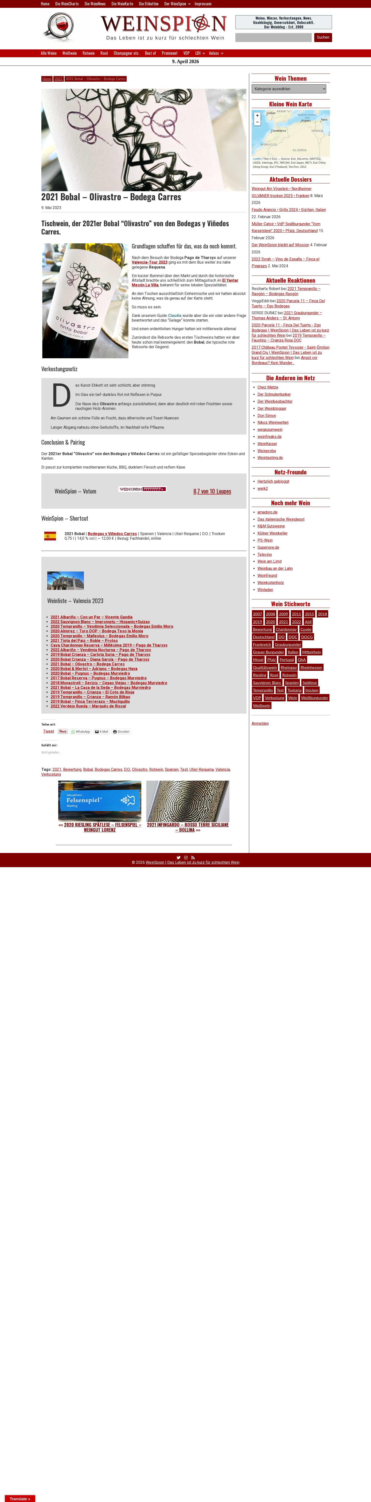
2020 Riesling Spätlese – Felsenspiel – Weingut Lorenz (102, 827)
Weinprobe (267, 450)
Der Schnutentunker (274, 394)
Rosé (104, 53)
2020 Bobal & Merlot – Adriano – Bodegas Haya (94, 668)
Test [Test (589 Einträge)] (280, 690)
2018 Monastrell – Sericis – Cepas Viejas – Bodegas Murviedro (109, 683)
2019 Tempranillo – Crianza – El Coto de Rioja (92, 692)
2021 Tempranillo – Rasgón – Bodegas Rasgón (286, 291)
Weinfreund (267, 575)
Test (184, 769)
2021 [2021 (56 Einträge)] (283, 621)
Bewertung (72, 769)
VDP (186, 53)
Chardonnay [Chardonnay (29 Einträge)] (286, 629)
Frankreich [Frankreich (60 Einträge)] (262, 644)
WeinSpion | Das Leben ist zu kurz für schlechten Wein (192, 862)
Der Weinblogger (272, 408)
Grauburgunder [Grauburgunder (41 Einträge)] (288, 644)
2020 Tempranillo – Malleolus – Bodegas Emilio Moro (99, 636)
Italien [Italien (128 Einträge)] (293, 652)
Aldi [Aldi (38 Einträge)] (308, 621)
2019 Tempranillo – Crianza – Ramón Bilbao (90, 697)
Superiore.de (268, 547)
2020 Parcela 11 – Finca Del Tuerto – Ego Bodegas (288, 303)
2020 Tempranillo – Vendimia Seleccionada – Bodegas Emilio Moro (112, 626)
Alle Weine (48, 53)
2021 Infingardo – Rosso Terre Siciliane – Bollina (188, 827)
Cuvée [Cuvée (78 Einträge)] (306, 629)
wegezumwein (270, 429)
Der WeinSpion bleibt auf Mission (280, 245)
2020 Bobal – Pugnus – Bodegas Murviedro (90, 673)
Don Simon (267, 415)
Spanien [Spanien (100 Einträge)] (292, 682)
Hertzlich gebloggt (273, 481)
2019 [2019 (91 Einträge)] (257, 621)
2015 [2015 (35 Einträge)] (309, 613)
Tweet (48, 731)
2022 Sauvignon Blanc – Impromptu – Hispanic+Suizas (100, 621)
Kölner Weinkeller (273, 533)
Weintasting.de (270, 457)
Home (45, 4)
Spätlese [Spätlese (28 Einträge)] (310, 682)
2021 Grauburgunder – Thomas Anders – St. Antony (287, 315)
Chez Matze (268, 387)
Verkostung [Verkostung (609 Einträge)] (274, 697)
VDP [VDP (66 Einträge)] (257, 697)
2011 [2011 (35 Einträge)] (296, 613)
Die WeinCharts (67, 4)
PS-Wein (265, 540)
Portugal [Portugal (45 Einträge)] (287, 659)
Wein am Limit (270, 561)
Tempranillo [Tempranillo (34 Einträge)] (263, 690)
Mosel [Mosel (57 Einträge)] (258, 659)
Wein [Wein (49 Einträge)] (292, 697)
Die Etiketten (148, 4)
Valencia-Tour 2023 (150, 262)
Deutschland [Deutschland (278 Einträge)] (264, 636)
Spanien (172, 769)
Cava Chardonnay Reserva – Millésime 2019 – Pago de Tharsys (109, 645)
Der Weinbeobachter (275, 401)
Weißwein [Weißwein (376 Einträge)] (261, 705)
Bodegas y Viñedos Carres (112, 533)
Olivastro (139, 769)
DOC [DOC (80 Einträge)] (293, 636)
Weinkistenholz (271, 582)
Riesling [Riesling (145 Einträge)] (259, 675)
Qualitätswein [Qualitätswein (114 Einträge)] (265, 667)
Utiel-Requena (202, 769)
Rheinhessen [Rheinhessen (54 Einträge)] (311, 667)
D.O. (127, 769)
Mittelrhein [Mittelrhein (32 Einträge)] (311, 652)
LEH (198, 53)
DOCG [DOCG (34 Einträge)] (307, 636)
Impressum (203, 4)
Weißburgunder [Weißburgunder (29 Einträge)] (314, 697)
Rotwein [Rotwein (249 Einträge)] (289, 675)
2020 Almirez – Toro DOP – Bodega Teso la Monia (97, 631)
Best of (150, 53)
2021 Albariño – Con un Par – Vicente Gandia (92, 617)
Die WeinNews (95, 4)
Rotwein (89, 53)
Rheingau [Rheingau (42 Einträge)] (289, 667)
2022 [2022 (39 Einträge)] (296, 621)
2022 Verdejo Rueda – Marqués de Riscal (88, 706)
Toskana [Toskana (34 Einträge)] (294, 690)
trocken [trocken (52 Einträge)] (311, 690)
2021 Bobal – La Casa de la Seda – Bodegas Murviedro (101, 687)
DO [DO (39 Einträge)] (282, 636)
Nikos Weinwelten (273, 422)
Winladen (265, 589)
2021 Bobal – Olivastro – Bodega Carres (88, 664)
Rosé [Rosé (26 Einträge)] (274, 675)
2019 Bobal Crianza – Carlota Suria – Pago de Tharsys (100, 654)
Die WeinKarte (122, 4)
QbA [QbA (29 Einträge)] (302, 659)
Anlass (214, 53)
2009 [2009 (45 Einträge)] (283, 613)
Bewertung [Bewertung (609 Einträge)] (262, 629)
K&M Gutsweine (271, 526)
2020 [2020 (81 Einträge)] (270, 621)
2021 (58, 79)
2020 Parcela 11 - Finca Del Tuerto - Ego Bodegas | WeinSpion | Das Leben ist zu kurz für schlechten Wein (290, 330)
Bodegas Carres (108, 769)
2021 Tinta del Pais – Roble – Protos (84, 640)
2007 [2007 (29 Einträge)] (257, 613)
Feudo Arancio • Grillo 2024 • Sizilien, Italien (289, 209)
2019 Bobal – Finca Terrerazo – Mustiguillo (90, 701)
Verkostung (51, 774)
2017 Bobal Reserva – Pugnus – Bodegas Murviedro (99, 678)
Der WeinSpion (175, 4)
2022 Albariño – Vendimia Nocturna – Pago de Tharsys (101, 650)
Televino (265, 554)
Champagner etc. (126, 53)
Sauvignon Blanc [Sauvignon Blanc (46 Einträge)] (267, 682)
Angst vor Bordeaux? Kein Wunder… (284, 360)
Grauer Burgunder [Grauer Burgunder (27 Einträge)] (268, 652)
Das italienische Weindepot (281, 519)
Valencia (222, 769)
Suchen (323, 37)
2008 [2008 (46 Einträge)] (270, 613)
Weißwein (69, 53)
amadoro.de (268, 512)
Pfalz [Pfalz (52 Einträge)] (271, 659)
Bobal (88, 769)
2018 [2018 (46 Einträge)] (322, 613)
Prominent (170, 53)
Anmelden (260, 723)
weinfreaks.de (270, 436)
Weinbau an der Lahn (275, 568)
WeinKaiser (267, 443)
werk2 (263, 488)
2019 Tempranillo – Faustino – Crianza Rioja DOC (289, 338)
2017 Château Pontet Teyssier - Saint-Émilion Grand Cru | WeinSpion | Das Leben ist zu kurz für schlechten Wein (290, 352)
